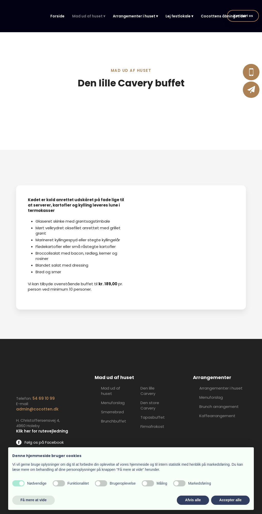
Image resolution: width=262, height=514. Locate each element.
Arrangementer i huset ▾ (135, 16)
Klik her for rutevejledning (42, 431)
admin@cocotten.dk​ (37, 409)
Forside (57, 16)
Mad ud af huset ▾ (88, 16)
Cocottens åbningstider (224, 16)
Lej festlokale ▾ (179, 16)
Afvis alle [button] (193, 500)
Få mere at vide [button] (33, 500)
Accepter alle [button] (230, 500)
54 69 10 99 (43, 398)
